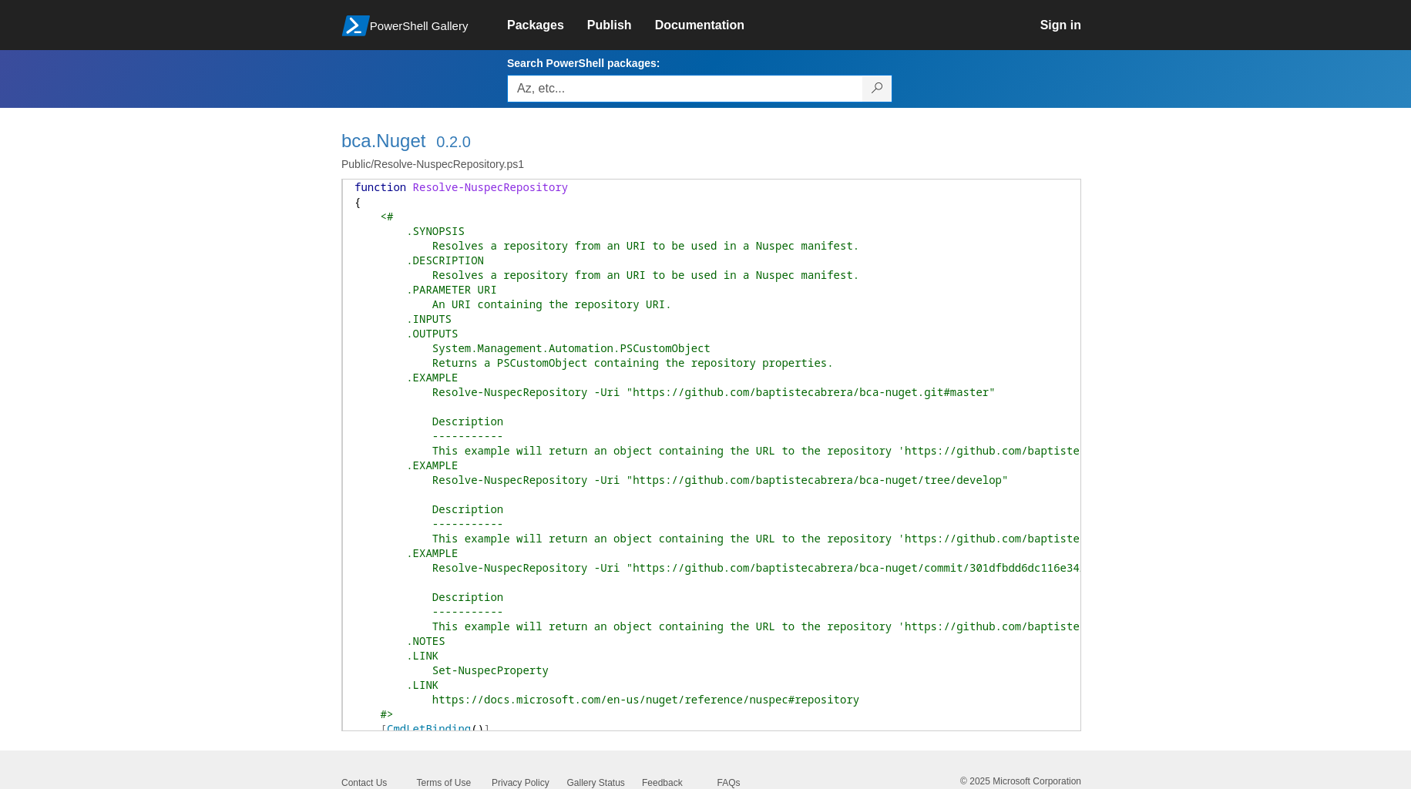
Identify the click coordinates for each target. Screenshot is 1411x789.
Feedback (662, 782)
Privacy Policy (520, 782)
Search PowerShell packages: (583, 63)
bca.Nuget (383, 140)
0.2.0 (453, 141)
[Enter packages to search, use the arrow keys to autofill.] (685, 88)
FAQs (729, 782)
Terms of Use (444, 782)
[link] (547, 25)
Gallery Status (596, 782)
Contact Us (364, 782)
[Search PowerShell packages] (877, 88)
